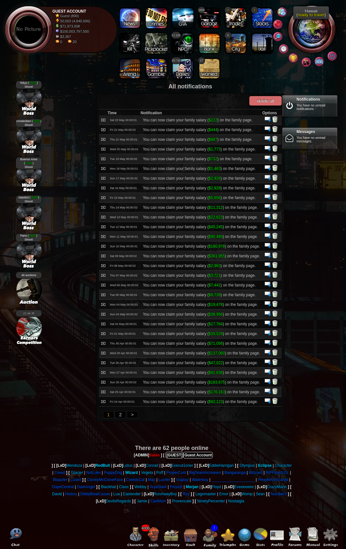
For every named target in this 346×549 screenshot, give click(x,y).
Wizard (131, 472)
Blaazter (60, 479)
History (71, 494)
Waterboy (200, 479)
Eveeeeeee (244, 487)
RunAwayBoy (165, 494)
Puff (159, 472)
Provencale (181, 501)
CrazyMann (277, 487)
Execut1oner (182, 465)
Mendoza (74, 465)
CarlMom (158, 501)
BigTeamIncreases (205, 472)
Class (124, 487)
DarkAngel (86, 487)
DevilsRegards (118, 501)
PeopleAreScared (273, 479)
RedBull (102, 465)
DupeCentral (63, 487)
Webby (140, 487)
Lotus (127, 465)
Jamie (142, 501)
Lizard (75, 479)
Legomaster (206, 494)
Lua (116, 494)
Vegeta (147, 472)
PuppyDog (113, 472)
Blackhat (108, 487)
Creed (59, 472)
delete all (265, 100)
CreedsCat (135, 479)
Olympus (247, 465)
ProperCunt (176, 472)
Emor (224, 494)
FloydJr (176, 487)
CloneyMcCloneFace (105, 479)
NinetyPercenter (211, 501)
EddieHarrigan (221, 465)
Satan (154, 455)
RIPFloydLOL (277, 472)
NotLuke (93, 472)
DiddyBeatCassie (95, 494)
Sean (260, 494)
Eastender (132, 494)
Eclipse (265, 465)
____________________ (232, 479)
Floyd (216, 487)
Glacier (77, 472)
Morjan (192, 487)
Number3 (279, 494)
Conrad (152, 465)
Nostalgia (236, 501)
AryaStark (158, 487)
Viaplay (182, 479)
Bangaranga (234, 472)
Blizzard (256, 472)
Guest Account (198, 455)
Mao (151, 479)
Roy (186, 494)
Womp (247, 494)
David (57, 494)
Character (283, 465)
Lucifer (164, 479)
